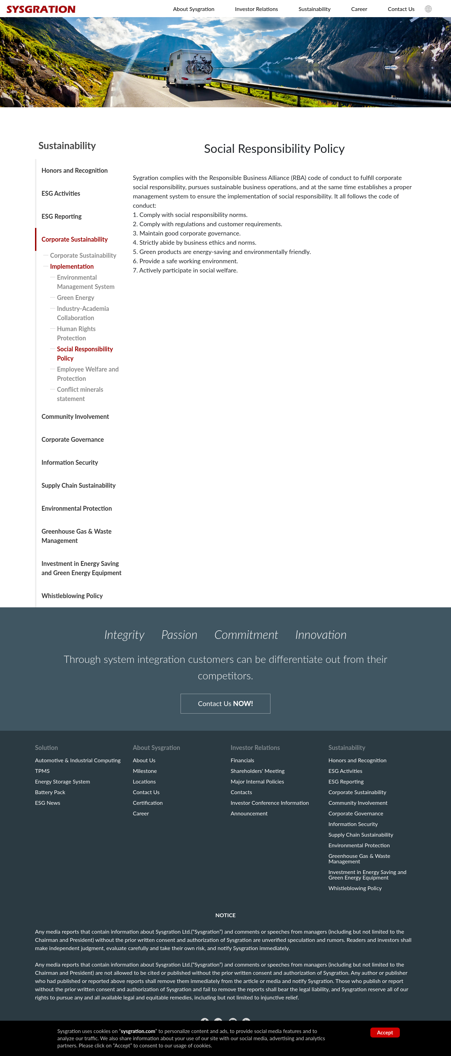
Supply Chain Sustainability (79, 485)
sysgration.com (138, 1031)
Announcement (249, 817)
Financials (242, 763)
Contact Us (401, 8)
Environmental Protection (77, 508)
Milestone (145, 774)
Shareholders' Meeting (258, 774)
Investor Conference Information (270, 806)
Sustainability (315, 8)
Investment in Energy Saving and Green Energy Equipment (82, 568)
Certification (148, 806)
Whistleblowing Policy (72, 595)
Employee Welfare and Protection (88, 373)
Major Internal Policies (257, 785)
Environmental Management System (86, 282)
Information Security (70, 462)
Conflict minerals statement (80, 394)
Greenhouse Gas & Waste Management (77, 535)
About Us (144, 763)
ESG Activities (61, 193)
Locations (144, 785)
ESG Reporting (62, 216)
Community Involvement (75, 416)
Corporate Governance (73, 439)
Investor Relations (256, 8)
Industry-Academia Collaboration (83, 313)
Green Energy (75, 297)
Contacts (241, 795)
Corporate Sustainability (75, 239)
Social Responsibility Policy (85, 353)
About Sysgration (194, 8)
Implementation (72, 266)
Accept (385, 1032)
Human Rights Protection (76, 333)
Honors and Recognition (75, 170)
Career (359, 8)
